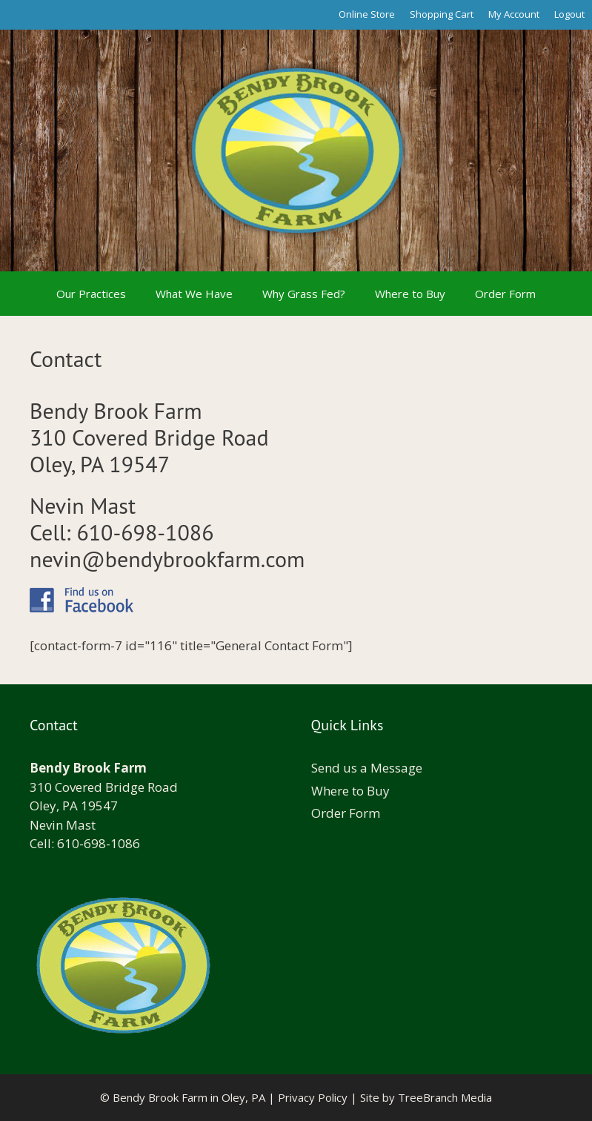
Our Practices (91, 293)
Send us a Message (366, 767)
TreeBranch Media (445, 1097)
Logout (569, 14)
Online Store (367, 14)
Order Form (505, 293)
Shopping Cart (441, 14)
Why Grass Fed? (303, 293)
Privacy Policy (312, 1097)
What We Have (194, 293)
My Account (513, 14)
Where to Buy (410, 293)
